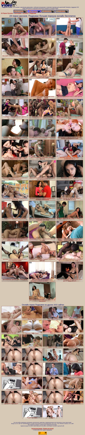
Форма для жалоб (48, 428)
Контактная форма (36, 428)
